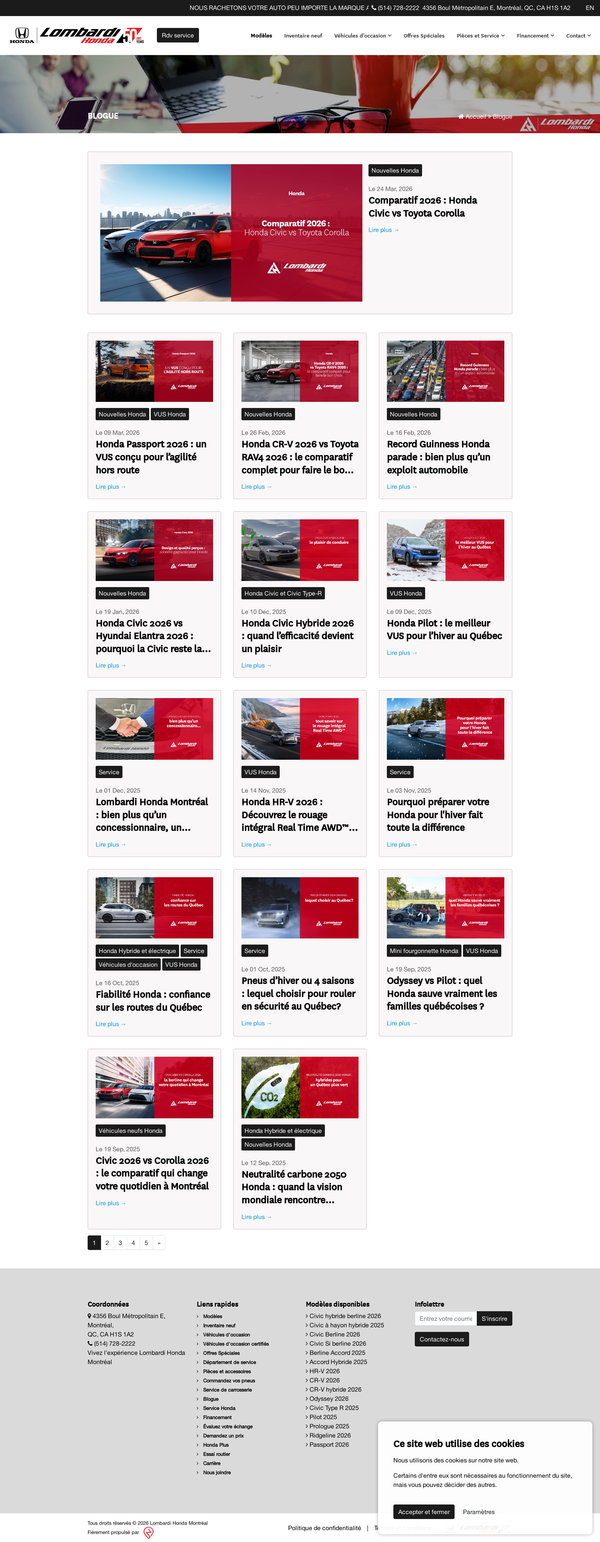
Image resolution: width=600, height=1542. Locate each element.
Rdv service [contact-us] (178, 33)
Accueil (472, 113)
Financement (532, 34)
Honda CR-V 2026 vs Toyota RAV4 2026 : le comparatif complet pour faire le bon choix (300, 453)
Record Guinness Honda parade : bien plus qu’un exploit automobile (438, 453)
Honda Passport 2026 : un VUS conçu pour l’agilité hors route (151, 453)
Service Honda (216, 1405)
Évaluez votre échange (225, 1423)
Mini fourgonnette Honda (424, 947)
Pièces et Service (478, 34)
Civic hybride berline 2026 (343, 1312)
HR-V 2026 (323, 1367)
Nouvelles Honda (395, 167)
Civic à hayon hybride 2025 (345, 1321)
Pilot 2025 (321, 1413)
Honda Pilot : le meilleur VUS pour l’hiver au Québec (444, 625)
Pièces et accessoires (224, 1368)
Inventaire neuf (300, 34)
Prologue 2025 (327, 1422)
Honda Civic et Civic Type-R (283, 589)
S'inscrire (494, 1315)
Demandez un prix (220, 1432)
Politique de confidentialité (324, 1524)
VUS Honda (170, 411)
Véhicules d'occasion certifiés (233, 1340)
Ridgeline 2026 (328, 1431)
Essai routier (213, 1451)
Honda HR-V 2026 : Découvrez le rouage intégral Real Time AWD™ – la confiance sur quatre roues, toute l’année (298, 811)
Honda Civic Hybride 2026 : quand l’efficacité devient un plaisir (297, 632)
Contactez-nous (442, 1335)
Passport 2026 (327, 1441)
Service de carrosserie (224, 1386)
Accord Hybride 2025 (336, 1358)
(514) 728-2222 (395, 7)
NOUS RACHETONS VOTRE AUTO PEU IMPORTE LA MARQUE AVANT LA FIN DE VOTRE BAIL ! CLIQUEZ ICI (351, 7)
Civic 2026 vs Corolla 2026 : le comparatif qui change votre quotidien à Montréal (152, 1169)
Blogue (207, 1395)
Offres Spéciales (421, 34)
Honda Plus (212, 1441)
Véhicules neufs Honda (131, 1127)
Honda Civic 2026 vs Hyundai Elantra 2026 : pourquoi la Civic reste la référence (149, 632)
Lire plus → (383, 226)
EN (590, 7)
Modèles (258, 34)
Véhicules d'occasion (359, 34)
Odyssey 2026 (327, 1395)
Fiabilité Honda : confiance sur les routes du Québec (153, 997)
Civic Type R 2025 (332, 1404)
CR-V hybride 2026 (334, 1385)
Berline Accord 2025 (335, 1349)
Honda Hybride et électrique (137, 947)
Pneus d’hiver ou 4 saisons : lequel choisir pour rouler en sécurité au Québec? (298, 990)
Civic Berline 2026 (333, 1330)
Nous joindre (214, 1469)
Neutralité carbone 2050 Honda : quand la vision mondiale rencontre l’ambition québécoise (293, 1183)
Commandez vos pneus (226, 1377)
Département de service (226, 1359)
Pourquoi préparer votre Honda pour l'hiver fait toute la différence (438, 811)
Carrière (208, 1460)
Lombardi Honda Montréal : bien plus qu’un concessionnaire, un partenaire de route (152, 811)
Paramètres (479, 1511)
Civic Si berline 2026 (336, 1339)
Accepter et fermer (424, 1511)
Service (109, 768)
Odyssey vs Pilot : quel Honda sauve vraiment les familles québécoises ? (442, 990)
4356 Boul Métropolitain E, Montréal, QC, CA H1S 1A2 (496, 7)
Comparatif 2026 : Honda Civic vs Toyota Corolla (422, 203)
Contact (575, 34)
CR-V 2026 (323, 1376)
